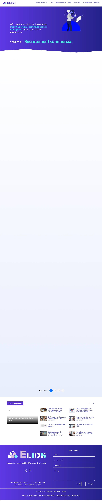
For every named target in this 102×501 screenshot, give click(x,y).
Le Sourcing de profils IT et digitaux (57, 425)
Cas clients (76, 2)
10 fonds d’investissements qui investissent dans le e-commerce (57, 418)
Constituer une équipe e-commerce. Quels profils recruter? (84, 433)
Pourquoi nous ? (41, 2)
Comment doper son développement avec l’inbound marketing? (55, 410)
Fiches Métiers (87, 2)
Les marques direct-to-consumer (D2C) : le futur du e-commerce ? (84, 410)
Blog (69, 2)
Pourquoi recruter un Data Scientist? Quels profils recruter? (85, 418)
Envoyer (90, 484)
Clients (51, 2)
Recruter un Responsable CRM (84, 425)
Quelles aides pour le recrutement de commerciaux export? (55, 433)
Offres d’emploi (61, 2)
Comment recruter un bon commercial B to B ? (22, 414)
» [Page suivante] (62, 391)
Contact (96, 2)
